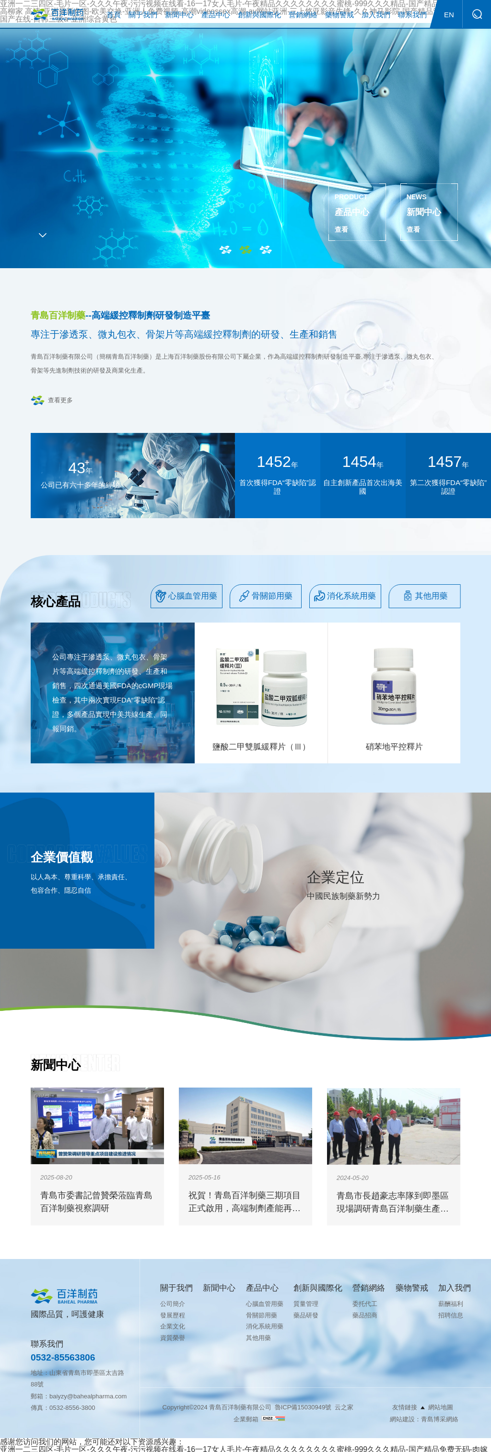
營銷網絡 (303, 15)
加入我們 (376, 15)
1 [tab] (225, 250)
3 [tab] (265, 250)
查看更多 (60, 400)
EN (449, 14)
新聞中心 (179, 15)
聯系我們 (412, 15)
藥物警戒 (339, 15)
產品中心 (215, 15)
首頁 (113, 15)
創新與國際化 (259, 15)
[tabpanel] (245, 145)
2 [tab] (245, 250)
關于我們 (143, 15)
